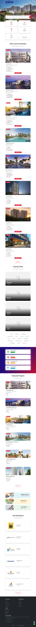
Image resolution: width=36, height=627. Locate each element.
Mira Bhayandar (18, 340)
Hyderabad (23, 334)
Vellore (19, 343)
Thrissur (21, 336)
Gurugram (17, 334)
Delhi (16, 336)
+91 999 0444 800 (8, 619)
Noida (14, 338)
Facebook (7, 609)
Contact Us (7, 603)
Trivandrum (19, 338)
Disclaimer (7, 606)
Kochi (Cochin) (10, 336)
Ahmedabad (26, 340)
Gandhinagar (12, 343)
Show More (18, 262)
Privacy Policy (7, 604)
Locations (20, 603)
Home (6, 600)
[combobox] (8, 17)
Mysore (27, 336)
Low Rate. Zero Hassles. (25, 495)
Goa (9, 338)
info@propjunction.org (9, 622)
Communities (21, 606)
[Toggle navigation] (30, 2)
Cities (19, 604)
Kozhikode (26, 338)
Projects (20, 600)
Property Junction (16, 625)
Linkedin (7, 612)
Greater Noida (10, 340)
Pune (11, 334)
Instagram (7, 613)
